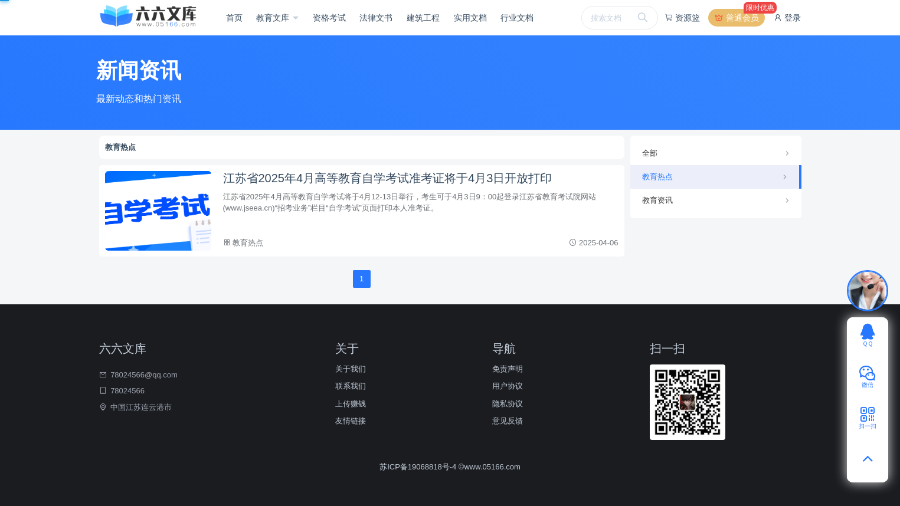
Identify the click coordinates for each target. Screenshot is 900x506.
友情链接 (350, 420)
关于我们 (350, 368)
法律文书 (375, 17)
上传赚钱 (350, 403)
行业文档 (517, 17)
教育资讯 (657, 200)
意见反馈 (507, 420)
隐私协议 (507, 403)
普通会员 (739, 18)
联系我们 (350, 386)
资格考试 (329, 17)
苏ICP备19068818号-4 (419, 466)
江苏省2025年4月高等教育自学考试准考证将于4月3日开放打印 (387, 178)
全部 (649, 153)
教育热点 (248, 242)
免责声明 (507, 368)
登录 (787, 17)
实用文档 (470, 17)
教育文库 (274, 17)
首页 (234, 17)
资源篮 (682, 17)
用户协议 (507, 386)
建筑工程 (423, 17)
